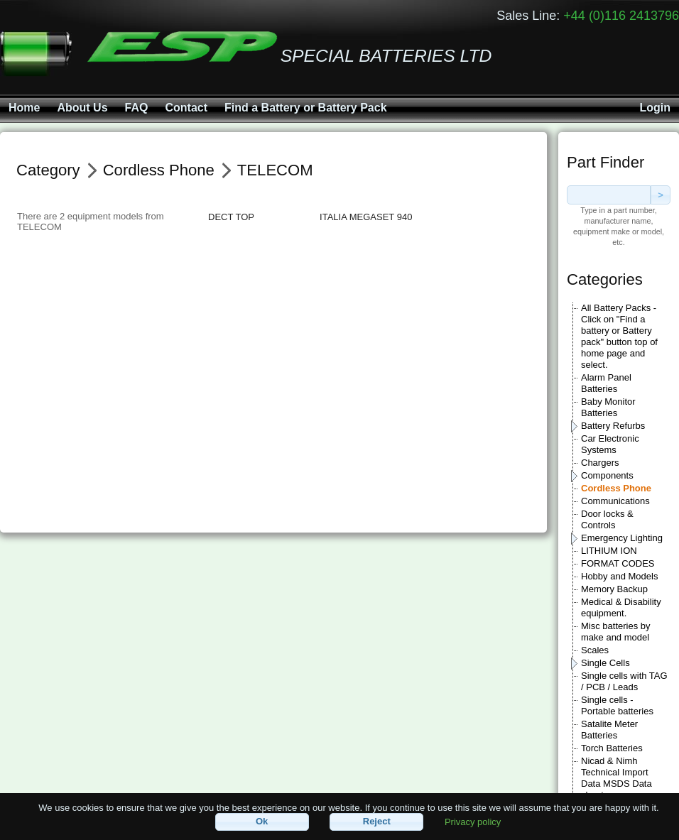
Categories (605, 279)
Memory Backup (614, 589)
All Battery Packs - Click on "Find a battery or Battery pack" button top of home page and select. (619, 336)
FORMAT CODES (618, 563)
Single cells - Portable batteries (617, 705)
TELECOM (275, 170)
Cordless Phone (616, 488)
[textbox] (608, 195)
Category (48, 170)
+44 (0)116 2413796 (621, 16)
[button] (262, 822)
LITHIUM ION (609, 550)
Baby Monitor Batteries (608, 407)
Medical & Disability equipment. (621, 607)
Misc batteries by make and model (616, 632)
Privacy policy (473, 821)
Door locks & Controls (607, 519)
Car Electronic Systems (610, 444)
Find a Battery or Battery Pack (305, 108)
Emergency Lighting (622, 538)
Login (654, 108)
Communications (615, 501)
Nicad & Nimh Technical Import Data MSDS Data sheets (616, 778)
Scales (595, 650)
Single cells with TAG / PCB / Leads (624, 681)
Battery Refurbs (613, 425)
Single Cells (605, 663)
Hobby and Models (619, 576)
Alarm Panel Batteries (606, 383)
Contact (186, 108)
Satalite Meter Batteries (609, 730)
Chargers (600, 462)
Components (607, 475)
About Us (82, 108)
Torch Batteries (612, 748)
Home (24, 108)
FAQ (136, 108)
